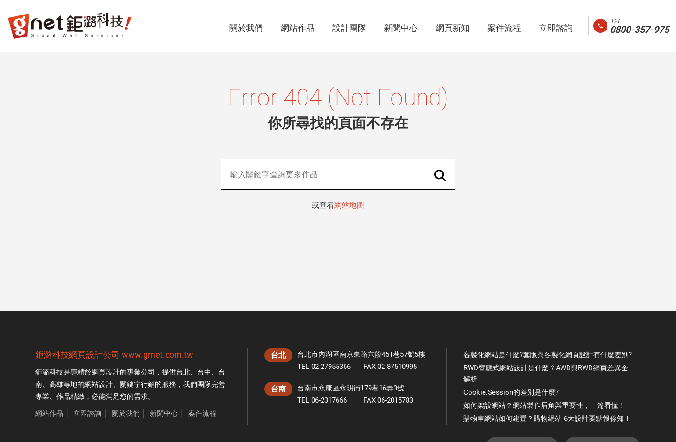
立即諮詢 (87, 413)
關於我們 (126, 413)
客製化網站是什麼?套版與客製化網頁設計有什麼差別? (547, 355)
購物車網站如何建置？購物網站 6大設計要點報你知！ (547, 418)
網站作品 (49, 413)
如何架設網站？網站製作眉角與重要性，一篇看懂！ (544, 405)
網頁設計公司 (94, 355)
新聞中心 (164, 413)
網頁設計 (106, 372)
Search (440, 175)
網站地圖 (349, 205)
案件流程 (202, 413)
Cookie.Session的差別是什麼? (511, 392)
